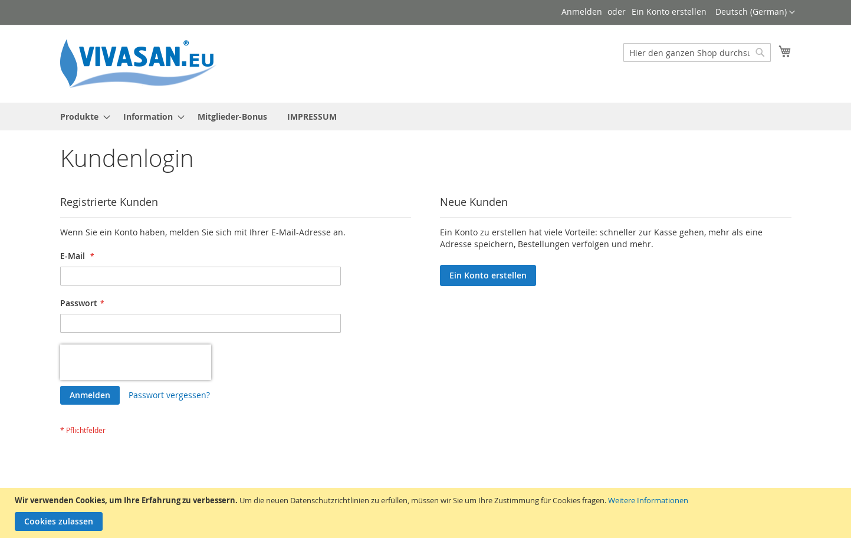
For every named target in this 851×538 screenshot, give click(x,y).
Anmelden (581, 11)
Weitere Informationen (648, 500)
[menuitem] (81, 116)
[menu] (425, 116)
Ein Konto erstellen (669, 11)
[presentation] (135, 362)
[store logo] (142, 63)
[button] (755, 12)
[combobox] (697, 52)
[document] (427, 513)
